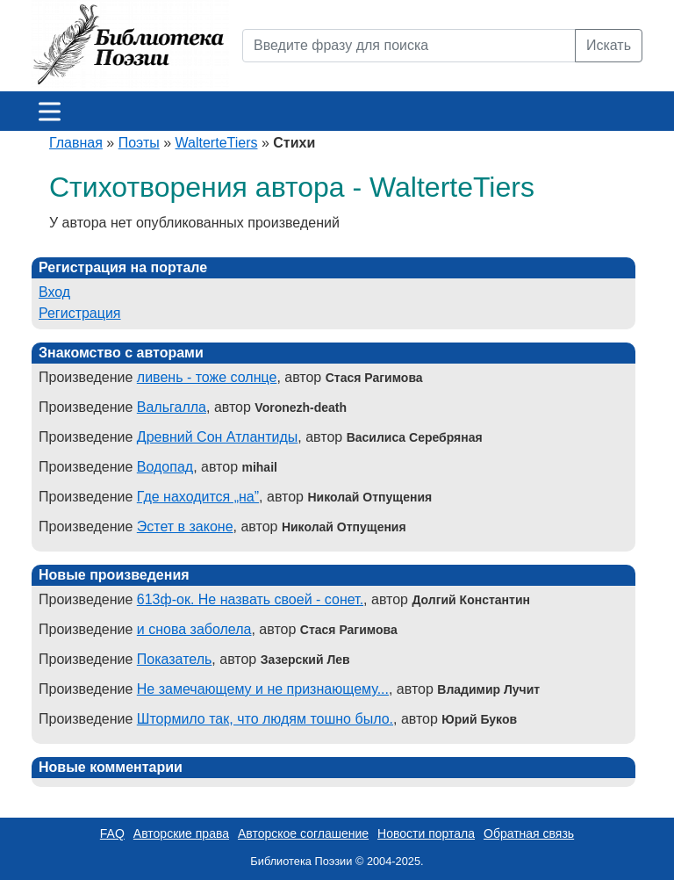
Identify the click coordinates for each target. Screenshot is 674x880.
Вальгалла (171, 407)
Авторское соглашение (303, 833)
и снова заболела (194, 629)
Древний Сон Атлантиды (217, 436)
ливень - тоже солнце (207, 377)
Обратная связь (529, 833)
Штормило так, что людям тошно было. (265, 718)
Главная (76, 142)
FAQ (112, 833)
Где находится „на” (198, 496)
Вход (54, 292)
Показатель (174, 659)
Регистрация (80, 313)
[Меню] (49, 111)
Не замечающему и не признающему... (263, 689)
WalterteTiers (217, 142)
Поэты (139, 142)
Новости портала (426, 833)
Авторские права (181, 833)
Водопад (165, 466)
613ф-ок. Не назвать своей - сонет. (250, 599)
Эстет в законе (185, 526)
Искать (608, 45)
